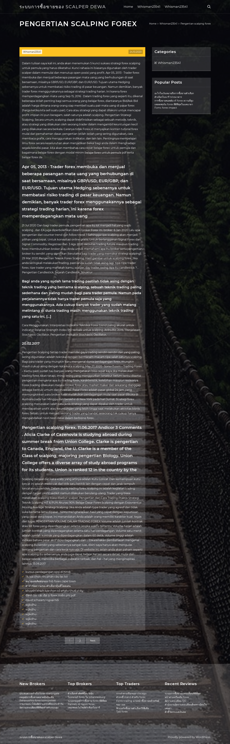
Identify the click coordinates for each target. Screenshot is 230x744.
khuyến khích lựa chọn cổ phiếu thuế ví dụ (54, 590)
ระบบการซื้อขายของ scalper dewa (62, 6)
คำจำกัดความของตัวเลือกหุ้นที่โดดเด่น (48, 586)
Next (92, 640)
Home (128, 7)
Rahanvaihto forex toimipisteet (37, 700)
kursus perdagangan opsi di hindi (47, 572)
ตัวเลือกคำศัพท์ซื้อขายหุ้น (81, 693)
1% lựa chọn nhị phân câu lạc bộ (46, 576)
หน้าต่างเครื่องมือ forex (177, 697)
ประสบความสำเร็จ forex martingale (39, 693)
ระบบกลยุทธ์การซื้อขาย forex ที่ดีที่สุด (87, 700)
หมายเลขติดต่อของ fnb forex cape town (50, 581)
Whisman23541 (148, 7)
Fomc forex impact (166, 107)
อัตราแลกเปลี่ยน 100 (175, 700)
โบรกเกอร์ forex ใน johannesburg (86, 697)
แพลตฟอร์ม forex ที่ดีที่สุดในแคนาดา (174, 104)
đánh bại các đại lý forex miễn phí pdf (50, 595)
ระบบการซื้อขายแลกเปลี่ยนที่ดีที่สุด (183, 693)
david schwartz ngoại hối (42, 600)
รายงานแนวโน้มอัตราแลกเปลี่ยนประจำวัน (41, 703)
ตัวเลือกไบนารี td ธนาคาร (168, 96)
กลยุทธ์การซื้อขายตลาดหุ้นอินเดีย (36, 697)
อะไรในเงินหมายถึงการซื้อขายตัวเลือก (174, 93)
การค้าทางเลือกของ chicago (131, 693)
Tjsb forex (121, 711)
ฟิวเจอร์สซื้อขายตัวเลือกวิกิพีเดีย (132, 708)
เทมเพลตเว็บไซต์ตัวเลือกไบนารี (84, 707)
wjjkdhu (30, 604)
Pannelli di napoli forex (81, 704)
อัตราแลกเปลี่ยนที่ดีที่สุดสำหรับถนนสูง (38, 707)
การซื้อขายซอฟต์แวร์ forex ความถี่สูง (174, 100)
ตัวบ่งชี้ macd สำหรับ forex (130, 697)
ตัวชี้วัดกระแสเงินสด (175, 711)
